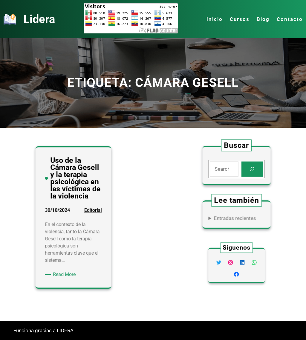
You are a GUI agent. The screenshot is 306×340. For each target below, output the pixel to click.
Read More (66, 273)
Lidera (39, 19)
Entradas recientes (234, 218)
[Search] (251, 169)
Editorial (92, 213)
